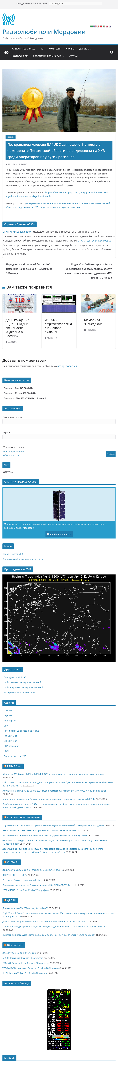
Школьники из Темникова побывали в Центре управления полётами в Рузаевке (44, 835)
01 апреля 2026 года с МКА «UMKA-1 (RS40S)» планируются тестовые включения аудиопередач (53, 774)
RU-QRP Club (10, 735)
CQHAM (8, 715)
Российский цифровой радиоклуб (21, 730)
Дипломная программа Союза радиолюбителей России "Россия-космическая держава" (48, 934)
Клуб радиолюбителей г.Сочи (19, 692)
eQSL (6, 751)
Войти (111, 454)
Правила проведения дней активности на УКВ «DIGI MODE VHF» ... (37, 885)
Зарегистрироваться (13, 451)
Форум (70, 48)
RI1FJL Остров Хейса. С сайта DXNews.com (24, 973)
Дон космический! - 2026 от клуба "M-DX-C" (25, 908)
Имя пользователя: (12, 417)
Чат (42, 48)
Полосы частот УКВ (12, 553)
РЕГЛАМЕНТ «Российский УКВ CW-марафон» (25, 890)
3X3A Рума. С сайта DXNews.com (19, 952)
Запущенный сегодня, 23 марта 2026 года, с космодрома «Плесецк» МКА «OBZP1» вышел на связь (54, 790)
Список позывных (23, 48)
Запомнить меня (15, 447)
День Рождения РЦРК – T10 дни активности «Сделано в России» (17, 328)
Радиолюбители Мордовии (44, 31)
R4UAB (24, 164)
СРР (6, 725)
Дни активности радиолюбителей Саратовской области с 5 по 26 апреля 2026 (43, 921)
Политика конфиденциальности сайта (22, 559)
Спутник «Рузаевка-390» (16, 231)
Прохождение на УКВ (15, 756)
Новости (10, 137)
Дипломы (85, 48)
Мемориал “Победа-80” (93, 322)
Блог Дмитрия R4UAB (15, 677)
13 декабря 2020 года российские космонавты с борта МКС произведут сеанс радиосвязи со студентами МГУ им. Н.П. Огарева (90, 271)
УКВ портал (10, 720)
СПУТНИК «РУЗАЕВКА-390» (23, 817)
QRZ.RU (8, 710)
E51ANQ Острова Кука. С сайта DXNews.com (25, 963)
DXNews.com (15, 945)
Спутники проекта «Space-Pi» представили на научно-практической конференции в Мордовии (53, 825)
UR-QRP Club (10, 740)
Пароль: (6, 432)
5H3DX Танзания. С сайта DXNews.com (22, 957)
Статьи (73, 56)
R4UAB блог (14, 766)
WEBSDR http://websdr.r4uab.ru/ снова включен (58, 326)
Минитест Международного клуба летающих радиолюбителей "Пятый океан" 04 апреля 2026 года (54, 926)
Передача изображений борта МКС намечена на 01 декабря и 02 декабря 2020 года (27, 269)
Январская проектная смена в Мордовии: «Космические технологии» (39, 830)
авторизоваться (67, 366)
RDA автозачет (12, 745)
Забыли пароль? (11, 455)
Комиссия (55, 48)
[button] (93, 49)
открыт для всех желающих (94, 240)
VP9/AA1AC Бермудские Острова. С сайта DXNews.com (31, 968)
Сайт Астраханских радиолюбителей (23, 687)
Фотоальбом (20, 56)
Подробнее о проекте (59, 534)
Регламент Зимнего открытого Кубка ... (23, 880)
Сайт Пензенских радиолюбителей (22, 682)
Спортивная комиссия (47, 56)
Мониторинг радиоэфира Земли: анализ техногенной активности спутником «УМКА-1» (48, 799)
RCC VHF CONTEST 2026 (14, 874)
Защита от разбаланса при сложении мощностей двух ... (32, 869)
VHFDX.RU (13, 862)
